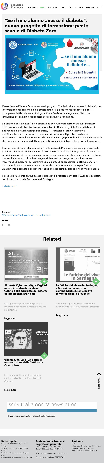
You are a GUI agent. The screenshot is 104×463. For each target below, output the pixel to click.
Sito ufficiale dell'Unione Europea (84, 451)
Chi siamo (32, 7)
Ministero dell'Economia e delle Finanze (86, 446)
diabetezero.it (9, 186)
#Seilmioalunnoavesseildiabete (34, 215)
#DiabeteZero (9, 215)
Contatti (79, 7)
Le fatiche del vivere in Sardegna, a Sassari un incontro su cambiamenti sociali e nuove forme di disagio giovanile (77, 289)
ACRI (74, 444)
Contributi (52, 7)
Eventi (63, 7)
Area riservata (92, 7)
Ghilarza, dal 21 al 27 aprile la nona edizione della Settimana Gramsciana (23, 363)
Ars (70, 7)
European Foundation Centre (82, 448)
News (42, 7)
